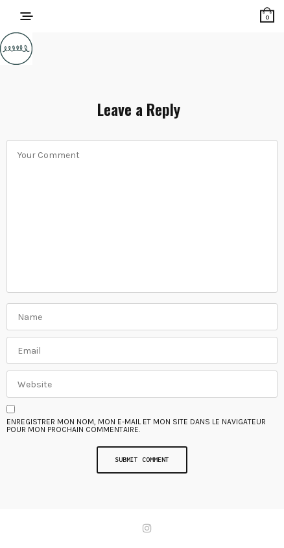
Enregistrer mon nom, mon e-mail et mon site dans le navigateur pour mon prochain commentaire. (136, 425)
